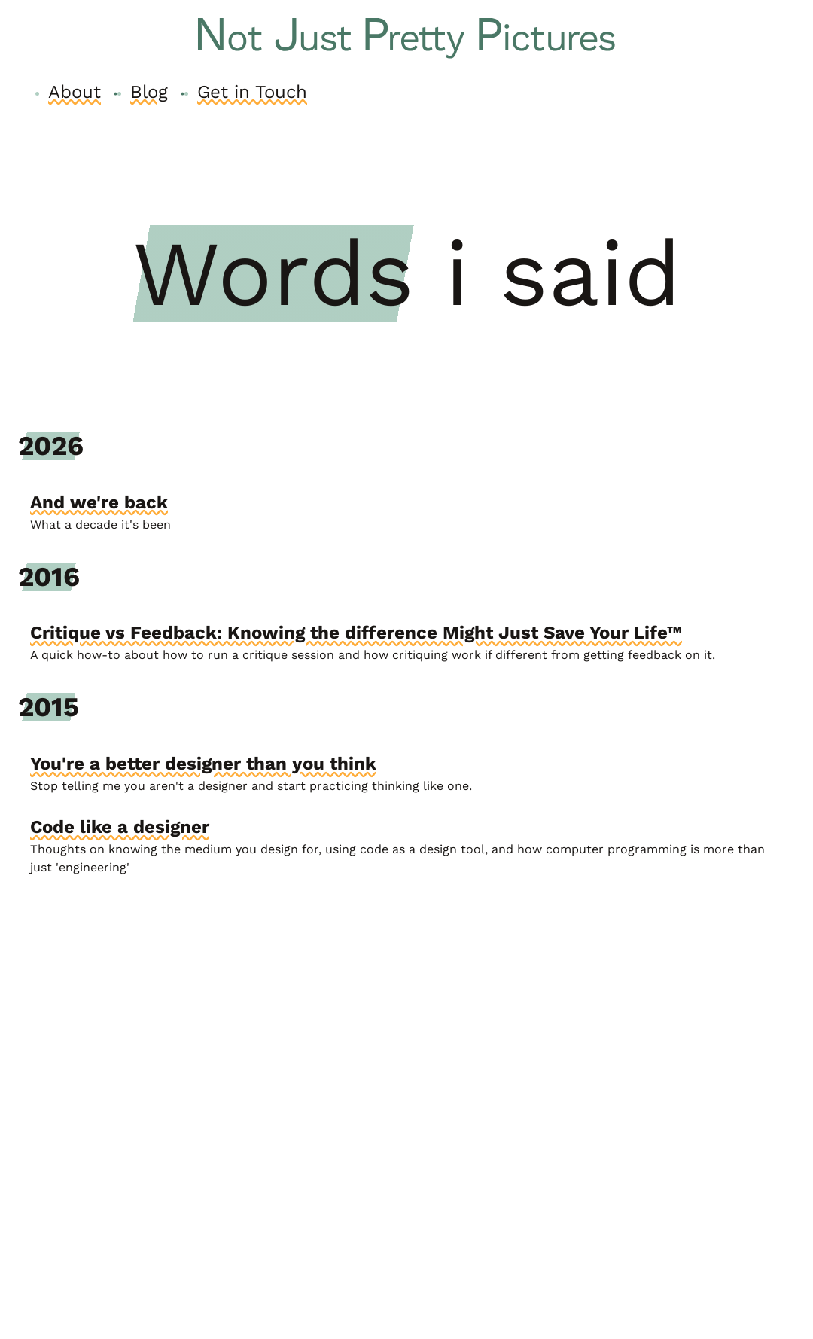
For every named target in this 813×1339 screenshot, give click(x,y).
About (74, 91)
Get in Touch (252, 91)
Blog (149, 91)
